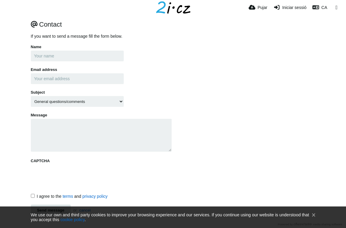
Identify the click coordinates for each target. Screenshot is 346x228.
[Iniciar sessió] (289, 7)
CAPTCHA (40, 161)
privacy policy (95, 196)
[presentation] (76, 176)
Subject (38, 92)
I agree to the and (69, 196)
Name (36, 47)
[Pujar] (258, 7)
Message (39, 115)
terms (68, 196)
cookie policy (73, 219)
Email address (44, 69)
